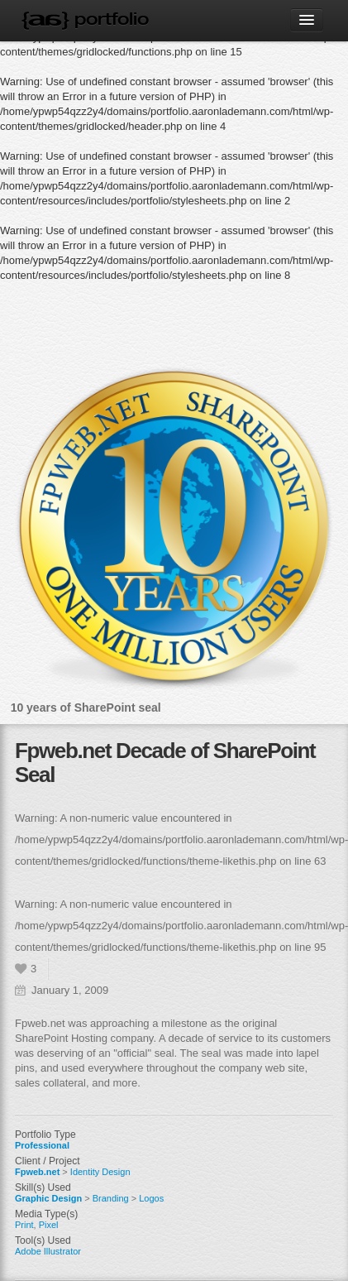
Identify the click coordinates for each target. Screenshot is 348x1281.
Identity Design (100, 1172)
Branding (111, 1198)
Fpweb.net (37, 1172)
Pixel (49, 1225)
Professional (42, 1145)
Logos (151, 1198)
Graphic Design (48, 1198)
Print (24, 1225)
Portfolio (111, 18)
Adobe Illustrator (48, 1251)
